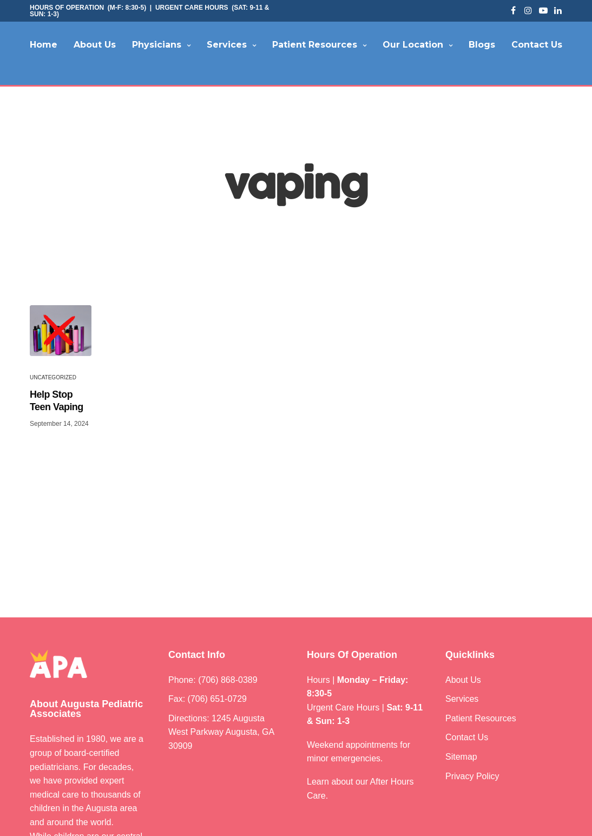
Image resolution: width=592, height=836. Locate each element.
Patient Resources (314, 45)
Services (227, 45)
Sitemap (461, 760)
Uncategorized (53, 381)
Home (43, 45)
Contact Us (536, 45)
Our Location (413, 45)
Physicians (156, 45)
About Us (95, 45)
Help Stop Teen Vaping (56, 404)
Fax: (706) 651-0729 (207, 703)
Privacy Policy (472, 780)
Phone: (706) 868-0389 (213, 683)
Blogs (482, 45)
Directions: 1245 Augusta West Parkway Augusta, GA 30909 (221, 735)
